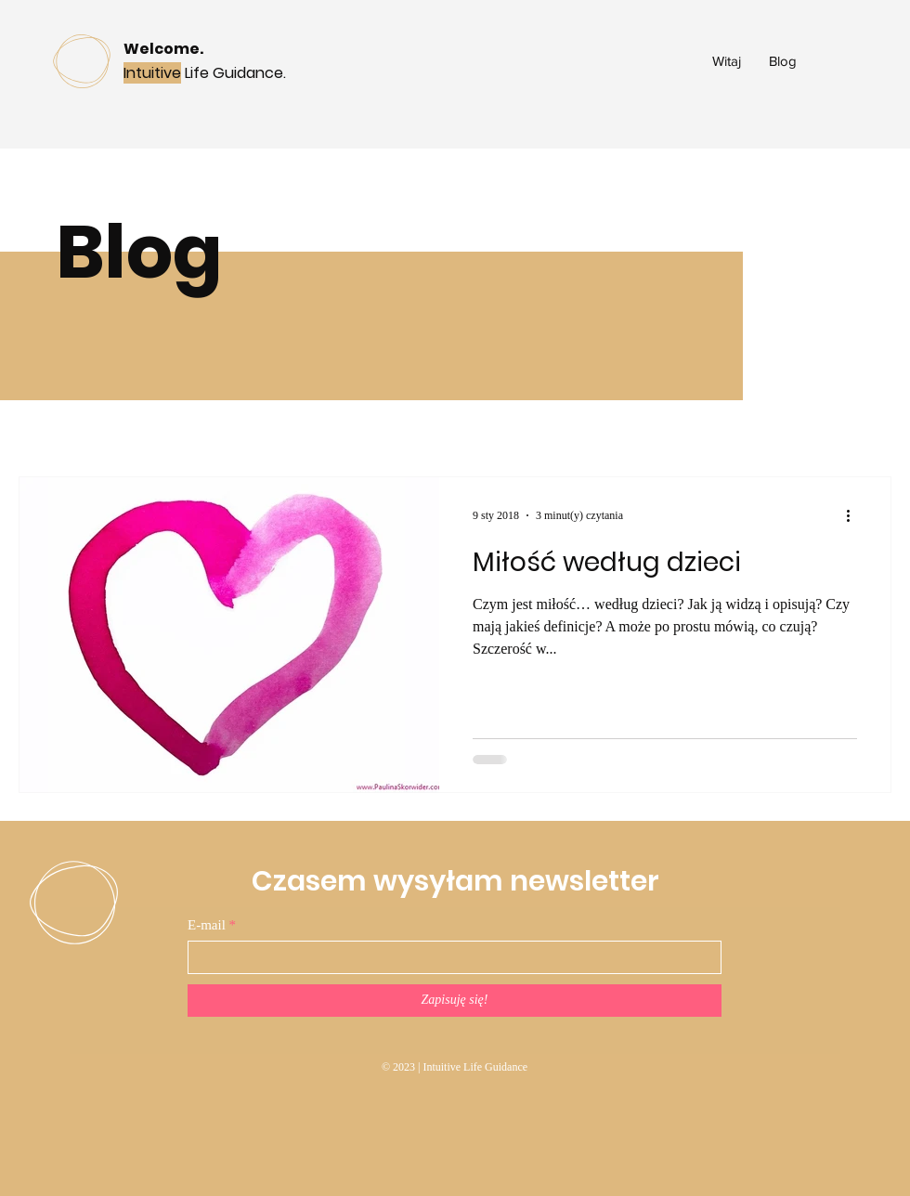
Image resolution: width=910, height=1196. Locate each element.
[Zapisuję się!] (455, 1000)
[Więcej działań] (854, 515)
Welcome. (163, 48)
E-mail (207, 925)
